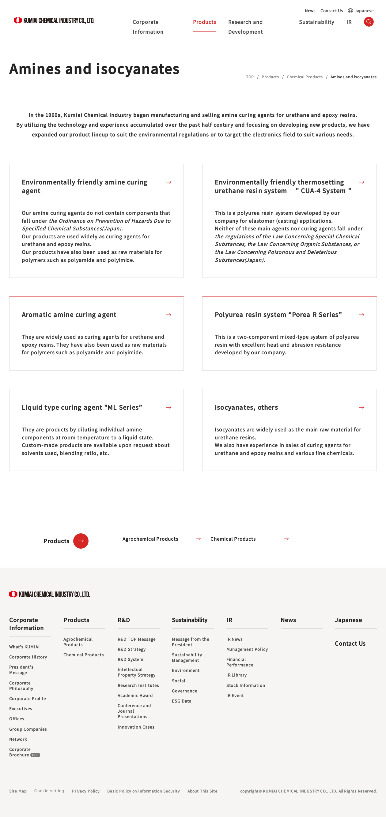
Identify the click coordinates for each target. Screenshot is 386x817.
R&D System (130, 659)
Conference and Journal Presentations (134, 711)
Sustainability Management (187, 657)
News (310, 10)
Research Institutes (138, 685)
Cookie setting (49, 791)
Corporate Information (148, 26)
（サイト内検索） (369, 22)
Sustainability (316, 21)
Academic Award (135, 695)
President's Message (21, 669)
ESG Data (181, 701)
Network (18, 739)
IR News (234, 639)
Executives (20, 708)
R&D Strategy (132, 649)
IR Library (236, 675)
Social (178, 681)
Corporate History (28, 657)
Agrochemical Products (150, 538)
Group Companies (28, 729)
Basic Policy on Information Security (143, 791)
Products (204, 21)
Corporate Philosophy (21, 685)
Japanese (364, 10)
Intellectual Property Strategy (136, 672)
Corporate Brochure (25, 752)
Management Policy (247, 649)
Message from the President (190, 641)
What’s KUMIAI (24, 647)
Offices (16, 719)
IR (349, 21)
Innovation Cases (136, 727)
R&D (124, 620)
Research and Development (245, 26)
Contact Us (331, 10)
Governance (184, 691)
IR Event (235, 695)
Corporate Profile (27, 698)
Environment (186, 670)
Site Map (18, 791)
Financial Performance (240, 662)
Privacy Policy (86, 791)
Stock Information (245, 685)
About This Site (202, 791)
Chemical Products (233, 538)
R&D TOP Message (136, 639)
